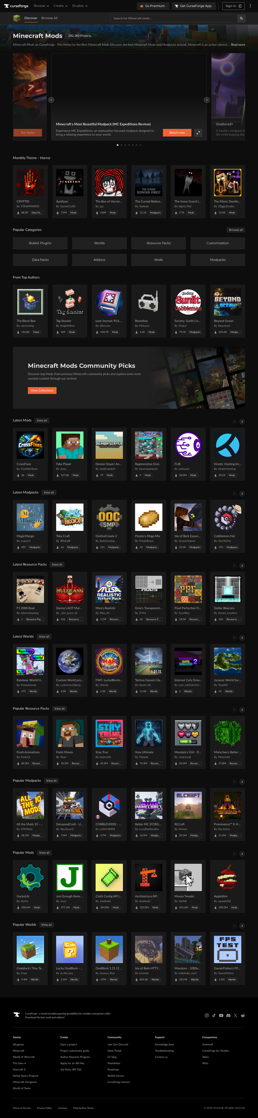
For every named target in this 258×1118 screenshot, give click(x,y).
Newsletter (114, 1063)
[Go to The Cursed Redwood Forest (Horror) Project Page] (148, 191)
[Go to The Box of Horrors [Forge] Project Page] (109, 191)
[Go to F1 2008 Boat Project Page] (30, 598)
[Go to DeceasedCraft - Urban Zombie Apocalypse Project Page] (69, 814)
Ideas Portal (114, 1051)
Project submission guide (74, 1051)
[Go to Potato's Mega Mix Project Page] (148, 526)
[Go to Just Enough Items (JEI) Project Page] (69, 886)
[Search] (241, 18)
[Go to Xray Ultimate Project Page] (148, 742)
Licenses (62, 1108)
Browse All (49, 18)
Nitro (205, 1063)
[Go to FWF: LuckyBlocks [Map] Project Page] (109, 670)
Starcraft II (19, 1069)
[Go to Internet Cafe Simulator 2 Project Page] (188, 670)
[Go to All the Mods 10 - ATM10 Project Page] (30, 814)
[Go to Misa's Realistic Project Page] (109, 598)
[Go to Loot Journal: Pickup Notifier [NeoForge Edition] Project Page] (109, 311)
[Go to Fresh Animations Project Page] (30, 742)
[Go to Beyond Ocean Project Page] (227, 311)
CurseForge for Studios (215, 1051)
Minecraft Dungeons (25, 1082)
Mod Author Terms (83, 1108)
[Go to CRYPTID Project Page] (30, 191)
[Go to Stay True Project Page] (109, 742)
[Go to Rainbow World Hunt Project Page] (30, 670)
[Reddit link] (243, 1015)
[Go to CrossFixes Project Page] (30, 454)
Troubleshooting (164, 1051)
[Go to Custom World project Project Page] (69, 670)
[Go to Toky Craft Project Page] (69, 526)
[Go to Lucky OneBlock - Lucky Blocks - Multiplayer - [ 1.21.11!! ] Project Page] (69, 958)
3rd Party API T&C (71, 1069)
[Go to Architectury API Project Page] (148, 886)
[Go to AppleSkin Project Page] (227, 886)
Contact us (161, 1057)
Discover (31, 18)
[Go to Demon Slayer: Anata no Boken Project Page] (109, 454)
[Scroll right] (242, 422)
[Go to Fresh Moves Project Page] (69, 742)
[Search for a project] (174, 18)
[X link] (235, 1015)
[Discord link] (228, 1015)
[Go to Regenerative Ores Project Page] (148, 454)
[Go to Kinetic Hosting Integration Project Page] (227, 454)
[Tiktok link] (214, 1015)
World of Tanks (22, 1088)
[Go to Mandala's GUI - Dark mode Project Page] (188, 742)
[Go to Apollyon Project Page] (69, 191)
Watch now (177, 132)
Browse (42, 6)
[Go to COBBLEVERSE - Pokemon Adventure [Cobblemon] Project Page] (109, 814)
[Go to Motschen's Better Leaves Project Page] (227, 742)
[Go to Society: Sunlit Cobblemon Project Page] (188, 311)
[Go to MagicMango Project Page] (30, 526)
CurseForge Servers (119, 1082)
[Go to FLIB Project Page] (188, 454)
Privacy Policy (44, 1108)
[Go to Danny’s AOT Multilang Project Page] (69, 598)
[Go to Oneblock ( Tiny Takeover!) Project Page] (30, 958)
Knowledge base (164, 1044)
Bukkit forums (116, 1076)
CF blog (112, 1057)
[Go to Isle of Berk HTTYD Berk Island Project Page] (148, 958)
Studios (80, 6)
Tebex (205, 1057)
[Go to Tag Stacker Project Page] (69, 311)
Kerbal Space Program (26, 1076)
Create (60, 6)
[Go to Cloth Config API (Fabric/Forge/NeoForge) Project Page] (109, 886)
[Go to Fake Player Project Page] (69, 454)
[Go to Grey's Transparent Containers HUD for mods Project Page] (148, 598)
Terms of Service (22, 1108)
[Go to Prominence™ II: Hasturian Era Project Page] (227, 814)
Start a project (68, 1044)
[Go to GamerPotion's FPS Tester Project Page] (227, 958)
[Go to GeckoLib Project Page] (30, 886)
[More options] (250, 6)
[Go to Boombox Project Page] (148, 311)
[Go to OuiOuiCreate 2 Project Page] (109, 526)
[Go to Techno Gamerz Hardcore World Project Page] (148, 670)
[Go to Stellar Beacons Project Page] (227, 598)
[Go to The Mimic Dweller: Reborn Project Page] (227, 191)
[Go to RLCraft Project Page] (188, 814)
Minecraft (18, 1051)
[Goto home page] (16, 6)
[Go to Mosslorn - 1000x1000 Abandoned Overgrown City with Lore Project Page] (188, 958)
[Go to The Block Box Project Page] (30, 311)
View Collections (42, 390)
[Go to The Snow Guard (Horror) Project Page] (188, 191)
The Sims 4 (19, 1063)
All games (18, 1044)
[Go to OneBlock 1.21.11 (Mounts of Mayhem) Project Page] (109, 958)
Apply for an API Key (72, 1063)
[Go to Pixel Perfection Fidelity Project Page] (188, 598)
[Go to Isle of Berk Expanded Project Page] (188, 526)
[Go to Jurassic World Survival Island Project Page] (227, 670)
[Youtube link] (221, 1015)
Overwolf (207, 1044)
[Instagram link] (207, 1015)
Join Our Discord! (118, 1044)
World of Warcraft (24, 1057)
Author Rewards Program (75, 1057)
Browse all (236, 230)
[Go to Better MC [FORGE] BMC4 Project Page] (148, 814)
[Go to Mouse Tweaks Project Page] (188, 886)
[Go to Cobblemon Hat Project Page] (227, 526)
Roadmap (113, 1069)
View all (42, 420)
